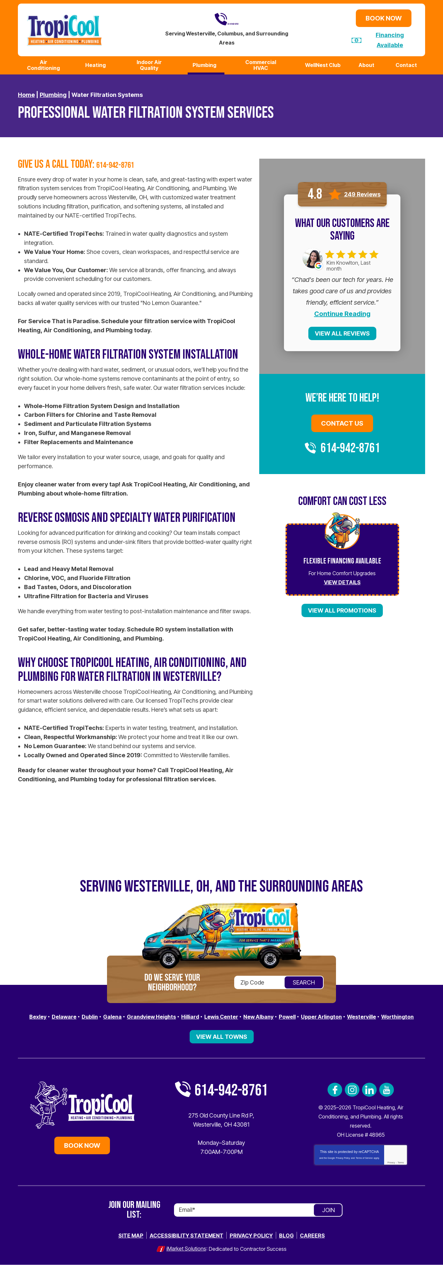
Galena (121, 1014)
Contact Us (342, 421)
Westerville (396, 1014)
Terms (400, 1169)
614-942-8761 (227, 19)
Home (26, 92)
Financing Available (390, 39)
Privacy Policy (343, 1164)
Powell (314, 1014)
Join (328, 1216)
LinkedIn (369, 1096)
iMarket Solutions (186, 1254)
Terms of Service (364, 1164)
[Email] (258, 1216)
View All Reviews (342, 331)
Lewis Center (242, 1014)
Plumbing (53, 92)
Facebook (335, 1096)
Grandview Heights (164, 1014)
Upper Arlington (352, 1014)
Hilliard (207, 1014)
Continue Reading (342, 312)
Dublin (96, 1014)
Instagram (352, 1096)
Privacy (391, 1169)
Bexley (39, 1014)
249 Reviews (362, 192)
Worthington (222, 1023)
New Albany (283, 1014)
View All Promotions (342, 608)
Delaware (68, 1014)
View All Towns (221, 1042)
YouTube (386, 1096)
